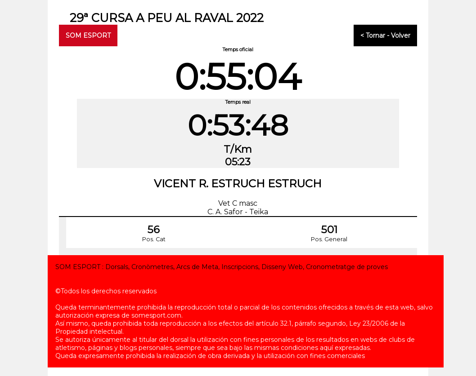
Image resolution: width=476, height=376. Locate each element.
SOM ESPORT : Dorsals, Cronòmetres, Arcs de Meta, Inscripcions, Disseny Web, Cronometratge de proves (221, 267)
